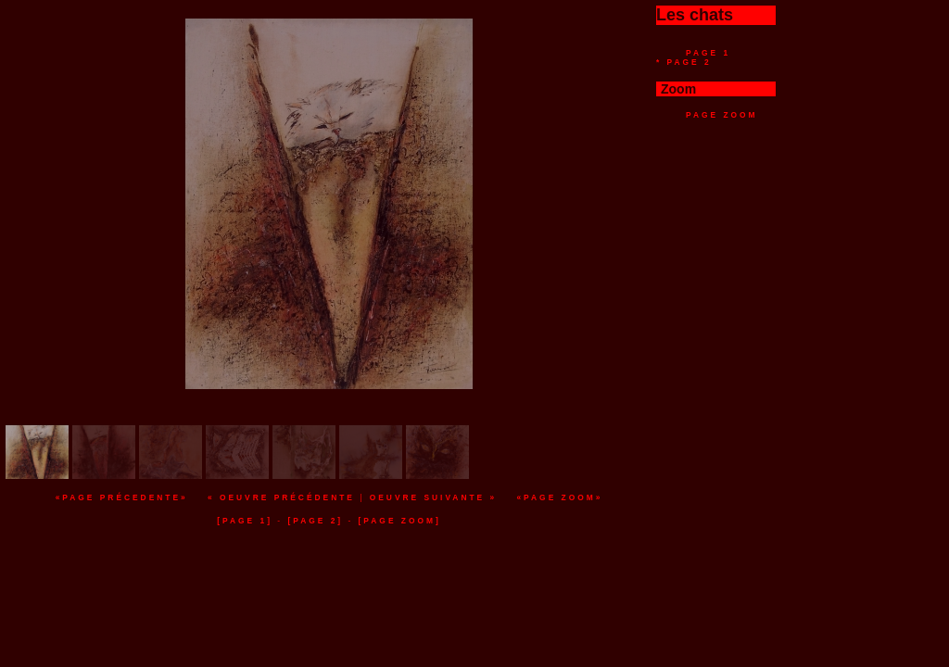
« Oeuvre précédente (281, 497)
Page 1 (708, 52)
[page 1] (244, 520)
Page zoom (722, 115)
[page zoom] (400, 520)
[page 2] (315, 520)
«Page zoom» (559, 497)
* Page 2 (684, 62)
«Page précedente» (122, 497)
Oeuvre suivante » (433, 497)
